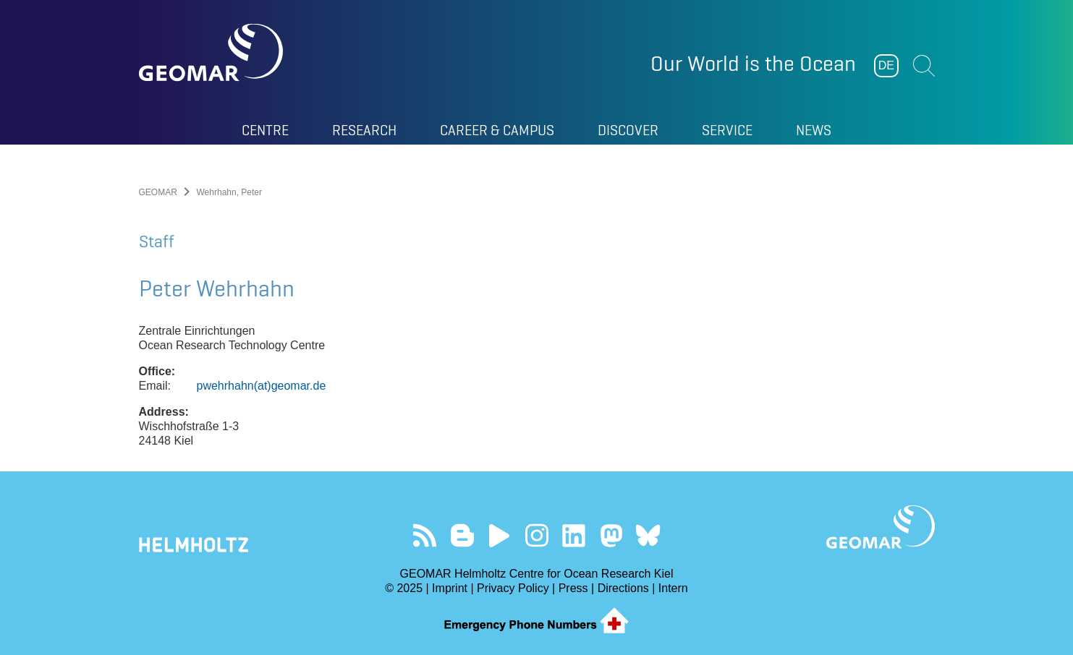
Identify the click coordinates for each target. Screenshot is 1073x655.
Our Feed (425, 535)
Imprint (449, 588)
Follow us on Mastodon (611, 535)
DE (886, 65)
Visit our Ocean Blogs (462, 535)
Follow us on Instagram (536, 535)
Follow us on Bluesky (648, 535)
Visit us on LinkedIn (573, 535)
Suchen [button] (924, 66)
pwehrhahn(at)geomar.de (261, 386)
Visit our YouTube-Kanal (499, 535)
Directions (623, 588)
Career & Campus (497, 130)
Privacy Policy (513, 588)
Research (364, 130)
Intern (673, 588)
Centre (265, 130)
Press (573, 588)
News (813, 130)
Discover (628, 130)
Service (727, 130)
